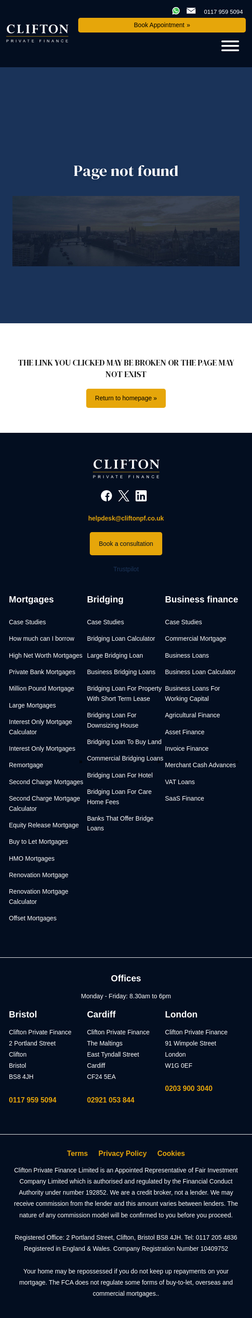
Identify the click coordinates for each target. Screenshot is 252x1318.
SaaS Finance (184, 798)
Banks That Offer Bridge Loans (120, 823)
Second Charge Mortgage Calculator (44, 803)
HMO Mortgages (32, 858)
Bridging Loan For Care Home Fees (119, 796)
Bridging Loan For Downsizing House (113, 720)
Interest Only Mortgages (42, 748)
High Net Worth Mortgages (45, 655)
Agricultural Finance (192, 715)
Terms (77, 1153)
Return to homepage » (126, 398)
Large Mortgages (32, 705)
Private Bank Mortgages (42, 671)
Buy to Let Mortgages (38, 841)
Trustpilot (126, 569)
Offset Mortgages (32, 918)
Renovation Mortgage (38, 875)
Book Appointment (159, 24)
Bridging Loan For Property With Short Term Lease (124, 693)
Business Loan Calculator (200, 671)
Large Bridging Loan (115, 655)
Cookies (171, 1153)
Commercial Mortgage (195, 638)
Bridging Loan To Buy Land (124, 741)
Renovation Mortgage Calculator (38, 896)
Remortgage (26, 765)
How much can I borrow (41, 638)
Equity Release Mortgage (44, 825)
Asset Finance (184, 732)
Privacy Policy (123, 1153)
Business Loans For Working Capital (192, 693)
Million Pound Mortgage (41, 688)
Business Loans (187, 655)
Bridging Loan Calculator (121, 638)
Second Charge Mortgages (46, 781)
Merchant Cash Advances (200, 765)
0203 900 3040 (188, 1088)
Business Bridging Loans (121, 671)
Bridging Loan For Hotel (120, 775)
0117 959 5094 (32, 1100)
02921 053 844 (111, 1100)
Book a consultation (126, 543)
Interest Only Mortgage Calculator (40, 726)
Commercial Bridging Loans (125, 758)
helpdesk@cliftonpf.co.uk (126, 518)
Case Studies (27, 622)
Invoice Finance (186, 748)
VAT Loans (180, 781)
